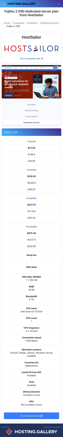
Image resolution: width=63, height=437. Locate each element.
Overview (31, 104)
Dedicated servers (49, 23)
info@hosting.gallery (52, 427)
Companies (18, 23)
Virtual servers (31, 116)
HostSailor (32, 23)
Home (7, 23)
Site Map (5, 427)
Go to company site (31, 58)
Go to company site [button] (31, 415)
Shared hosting (31, 110)
